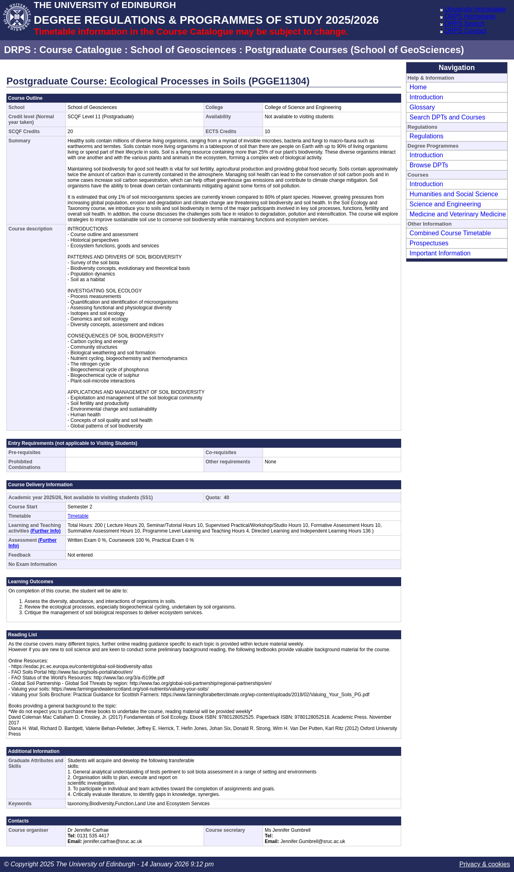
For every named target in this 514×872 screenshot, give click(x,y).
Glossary (422, 107)
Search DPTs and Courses (447, 117)
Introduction (426, 97)
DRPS (17, 49)
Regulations (427, 136)
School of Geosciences (184, 49)
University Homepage (475, 9)
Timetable (77, 516)
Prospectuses (429, 243)
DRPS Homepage (470, 16)
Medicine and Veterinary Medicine (458, 214)
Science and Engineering (445, 204)
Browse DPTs (429, 165)
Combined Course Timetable (450, 233)
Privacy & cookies (484, 864)
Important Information (440, 253)
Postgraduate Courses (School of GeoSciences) (354, 49)
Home (418, 87)
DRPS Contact (465, 30)
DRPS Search (465, 23)
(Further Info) (46, 531)
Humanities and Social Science (454, 194)
